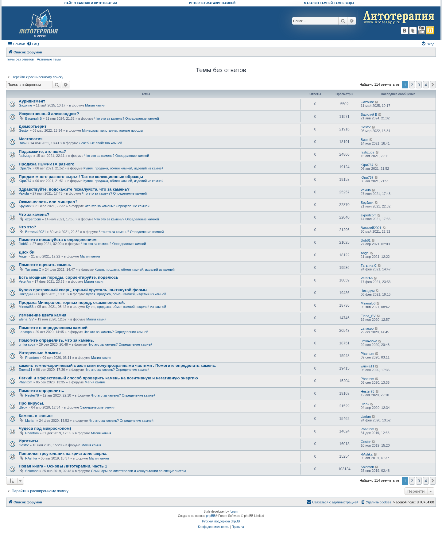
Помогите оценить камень (45, 264)
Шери (23, 407)
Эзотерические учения (97, 407)
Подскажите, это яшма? (42, 151)
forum (234, 511)
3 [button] (419, 84)
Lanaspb (25, 332)
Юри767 (25, 168)
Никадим (26, 294)
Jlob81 (24, 244)
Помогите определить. (41, 390)
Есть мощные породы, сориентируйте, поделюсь (68, 277)
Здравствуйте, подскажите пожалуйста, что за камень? (74, 189)
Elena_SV (26, 319)
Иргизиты (28, 441)
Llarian (30, 420)
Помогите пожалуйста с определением (58, 239)
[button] (433, 84)
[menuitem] (33, 44)
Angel (23, 256)
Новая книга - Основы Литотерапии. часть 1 (63, 466)
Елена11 (25, 369)
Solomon (31, 471)
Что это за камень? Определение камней (126, 118)
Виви (22, 143)
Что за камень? (34, 214)
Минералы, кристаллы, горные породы (112, 130)
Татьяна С (33, 269)
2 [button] (412, 84)
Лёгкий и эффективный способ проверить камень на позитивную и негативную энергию (108, 378)
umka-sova (27, 344)
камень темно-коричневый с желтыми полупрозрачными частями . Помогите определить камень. (117, 365)
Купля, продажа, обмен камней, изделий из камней (123, 168)
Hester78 (32, 395)
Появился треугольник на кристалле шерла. (63, 453)
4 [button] (426, 84)
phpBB (210, 516)
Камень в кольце (35, 415)
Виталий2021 (35, 232)
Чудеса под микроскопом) (45, 428)
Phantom (32, 357)
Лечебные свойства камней (100, 143)
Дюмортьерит (33, 126)
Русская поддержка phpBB (221, 521)
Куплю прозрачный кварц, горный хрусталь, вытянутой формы (83, 290)
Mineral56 (26, 306)
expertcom (33, 219)
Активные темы (49, 59)
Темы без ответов (20, 59)
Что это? (27, 227)
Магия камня (95, 105)
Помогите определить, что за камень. (56, 340)
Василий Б (33, 118)
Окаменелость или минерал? (48, 202)
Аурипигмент (32, 101)
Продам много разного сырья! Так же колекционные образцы (81, 176)
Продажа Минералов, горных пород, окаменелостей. (72, 302)
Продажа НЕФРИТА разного (46, 164)
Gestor (24, 130)
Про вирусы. (31, 403)
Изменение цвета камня (42, 315)
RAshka (31, 458)
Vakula (24, 193)
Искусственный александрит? (49, 113)
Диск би (26, 252)
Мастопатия (31, 139)
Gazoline (25, 105)
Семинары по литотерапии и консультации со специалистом (138, 471)
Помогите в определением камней (53, 327)
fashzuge (26, 155)
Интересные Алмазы (40, 353)
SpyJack (25, 206)
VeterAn (25, 281)
